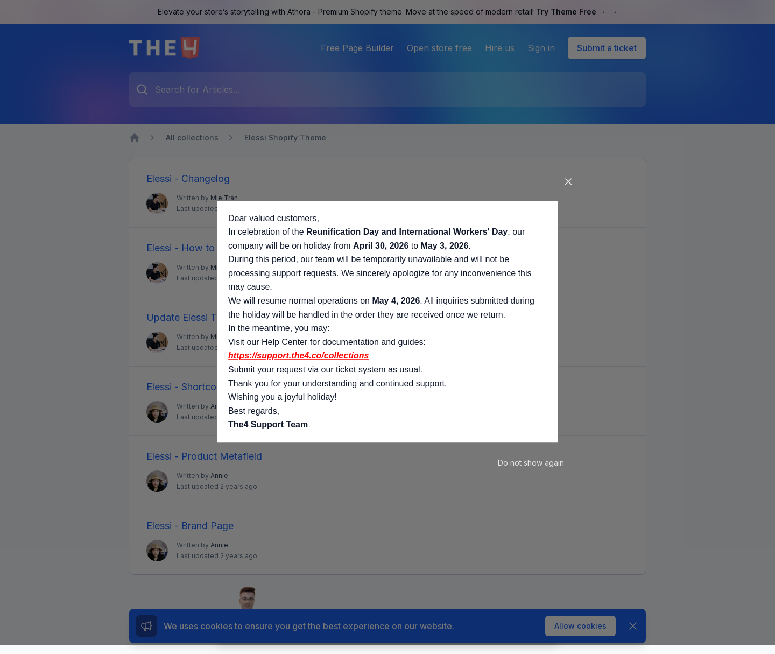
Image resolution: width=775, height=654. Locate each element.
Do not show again (531, 462)
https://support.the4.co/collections (298, 356)
